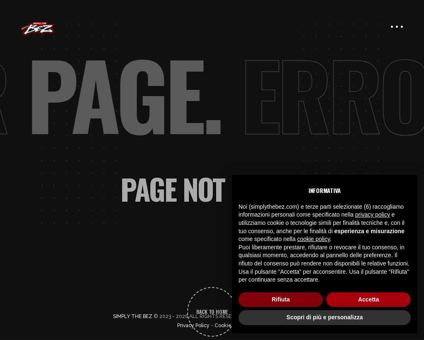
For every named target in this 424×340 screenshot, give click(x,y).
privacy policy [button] (372, 214)
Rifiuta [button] (281, 299)
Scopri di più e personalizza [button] (325, 317)
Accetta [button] (368, 299)
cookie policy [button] (313, 239)
